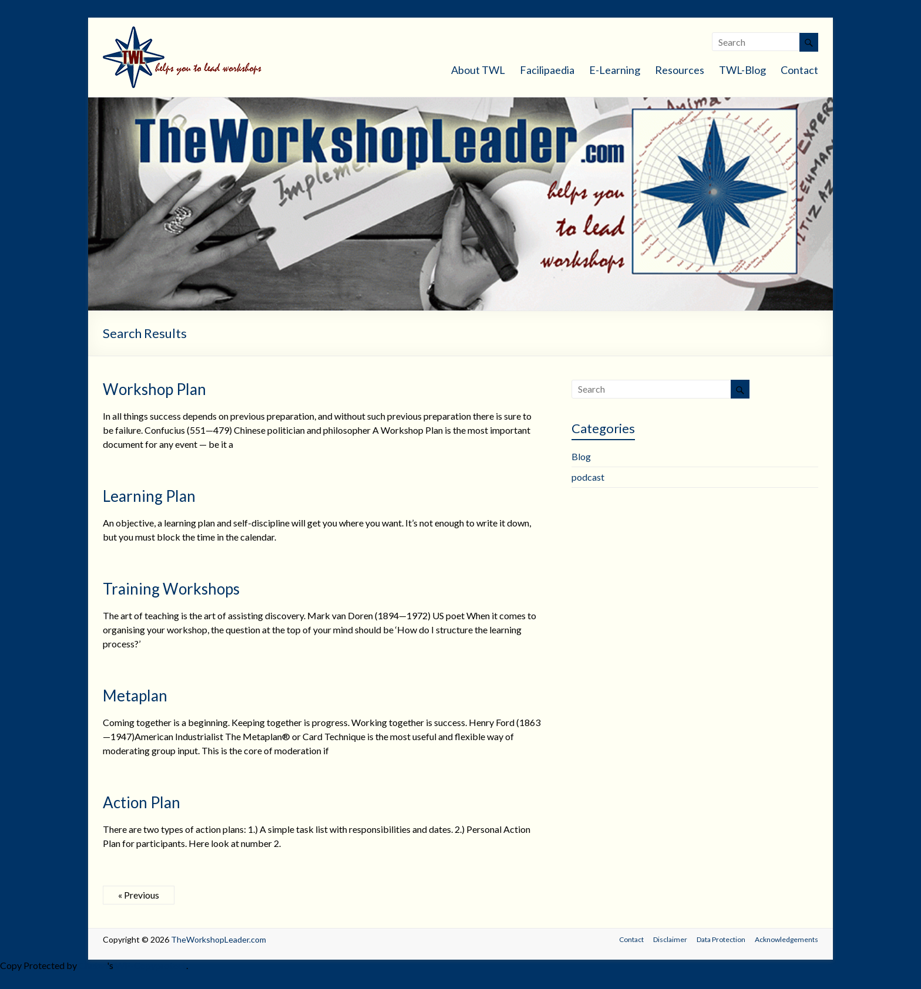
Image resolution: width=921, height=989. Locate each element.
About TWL (478, 69)
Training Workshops (171, 588)
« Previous (138, 894)
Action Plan (141, 802)
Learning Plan (149, 496)
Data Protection (721, 939)
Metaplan (135, 695)
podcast (588, 476)
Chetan (93, 965)
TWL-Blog (742, 69)
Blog (581, 456)
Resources (679, 69)
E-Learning (614, 69)
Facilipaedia (547, 69)
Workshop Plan (154, 389)
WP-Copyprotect (150, 965)
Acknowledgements (786, 939)
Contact (799, 69)
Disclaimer (670, 939)
